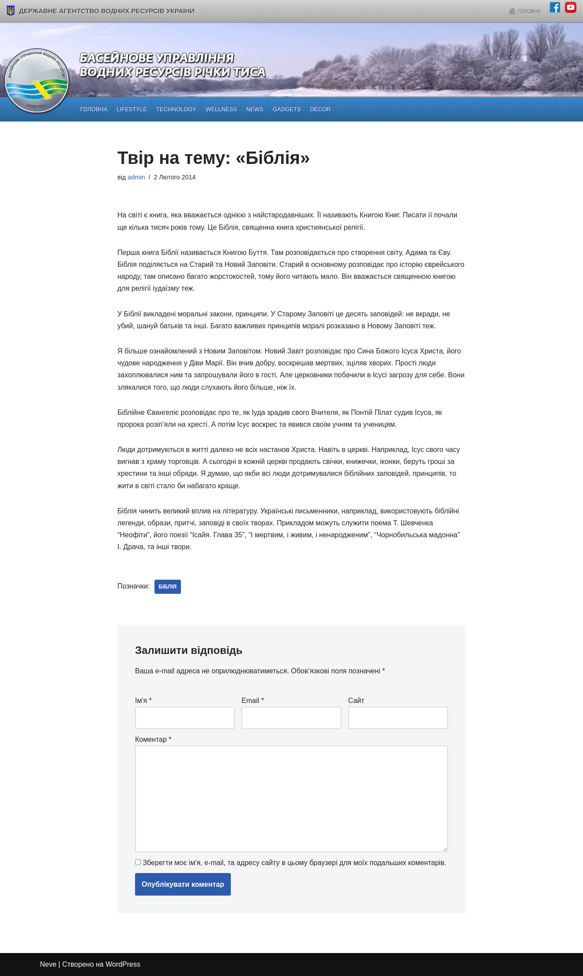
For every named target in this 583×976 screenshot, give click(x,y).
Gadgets (287, 109)
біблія (168, 587)
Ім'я (143, 700)
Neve (48, 964)
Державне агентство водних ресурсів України (101, 10)
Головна (529, 11)
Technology (176, 109)
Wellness (221, 109)
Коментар (153, 739)
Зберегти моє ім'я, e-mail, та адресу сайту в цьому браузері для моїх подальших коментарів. (294, 862)
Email (252, 700)
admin (136, 177)
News (254, 109)
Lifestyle (132, 109)
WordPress (122, 964)
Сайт (356, 700)
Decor (320, 109)
